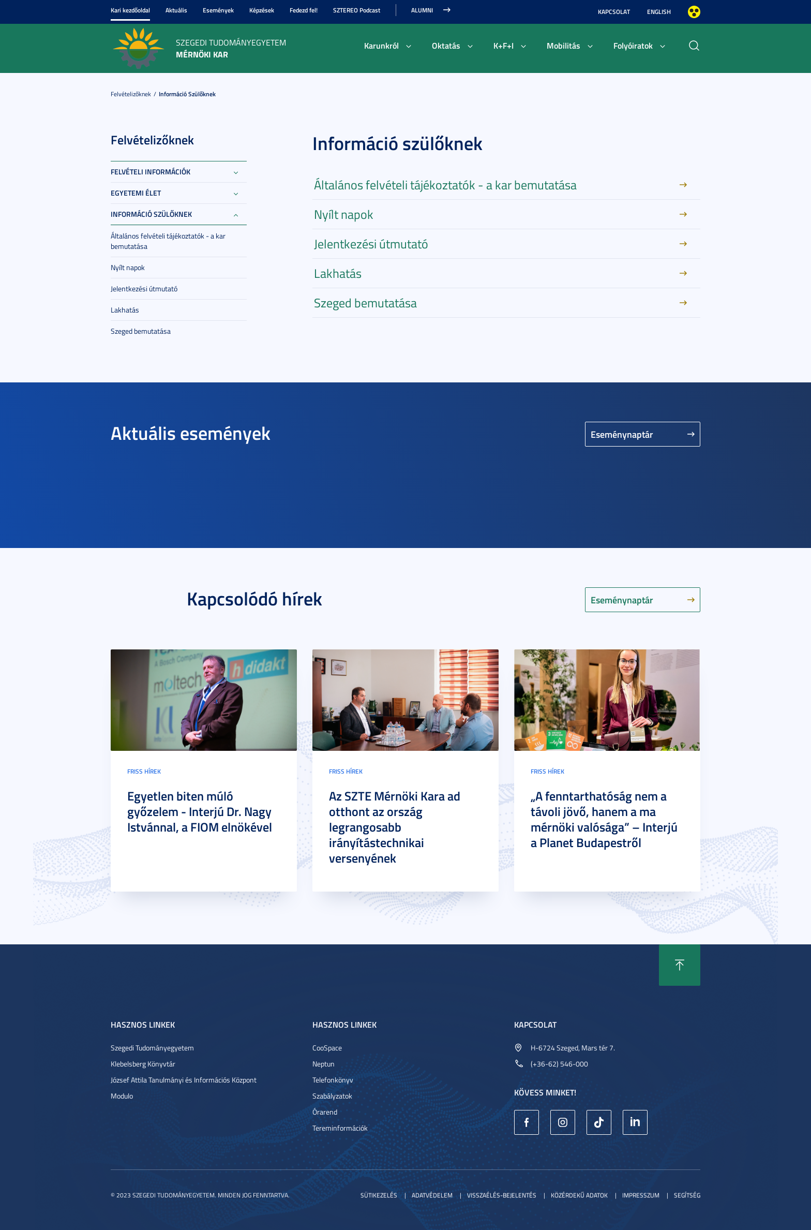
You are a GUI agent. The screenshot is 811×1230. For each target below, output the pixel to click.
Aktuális (176, 10)
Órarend (324, 1112)
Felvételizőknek (131, 94)
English (659, 11)
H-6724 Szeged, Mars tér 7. (573, 1048)
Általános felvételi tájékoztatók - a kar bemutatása (168, 241)
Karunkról (381, 45)
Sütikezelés (379, 1195)
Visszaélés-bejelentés (501, 1195)
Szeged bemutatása (141, 331)
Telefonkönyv (332, 1080)
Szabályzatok (332, 1096)
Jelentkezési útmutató (144, 288)
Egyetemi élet (136, 193)
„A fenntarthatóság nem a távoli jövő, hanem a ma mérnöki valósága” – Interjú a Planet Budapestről (604, 819)
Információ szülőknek (187, 94)
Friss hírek (144, 771)
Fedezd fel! (304, 10)
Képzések (261, 10)
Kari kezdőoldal (130, 10)
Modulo (122, 1096)
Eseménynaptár (622, 434)
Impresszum (640, 1195)
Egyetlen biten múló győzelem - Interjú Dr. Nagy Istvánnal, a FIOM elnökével (199, 811)
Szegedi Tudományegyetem (152, 1048)
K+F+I (503, 45)
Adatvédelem (432, 1195)
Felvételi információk (150, 171)
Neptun (323, 1064)
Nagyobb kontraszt (694, 12)
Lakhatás (125, 310)
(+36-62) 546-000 (559, 1064)
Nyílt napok (128, 267)
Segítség (687, 1195)
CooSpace (327, 1048)
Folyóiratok (633, 45)
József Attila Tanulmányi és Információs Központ (184, 1080)
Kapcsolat (614, 11)
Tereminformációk (340, 1128)
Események (218, 10)
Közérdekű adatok (579, 1195)
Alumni (422, 10)
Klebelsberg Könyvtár (143, 1064)
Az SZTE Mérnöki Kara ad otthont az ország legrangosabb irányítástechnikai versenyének (394, 827)
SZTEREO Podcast (356, 10)
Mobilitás (563, 45)
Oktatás (446, 45)
